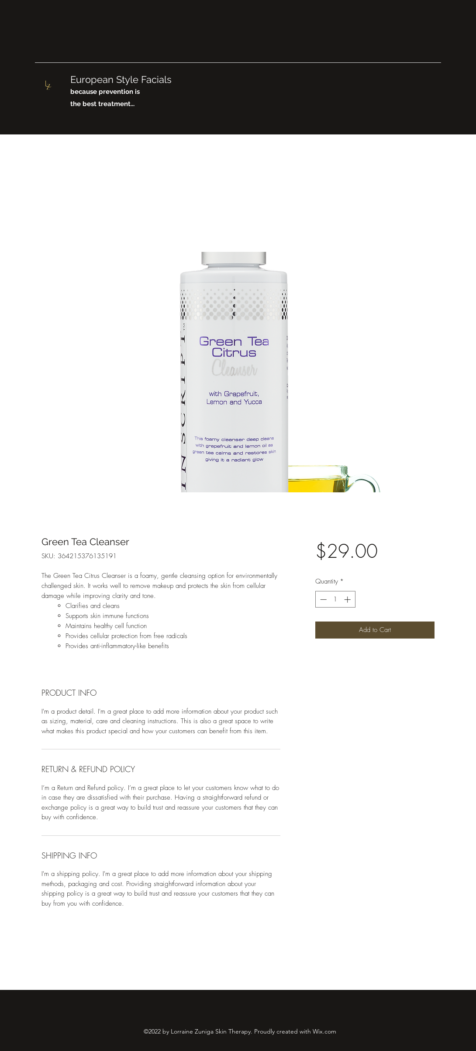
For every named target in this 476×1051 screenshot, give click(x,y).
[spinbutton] (335, 599)
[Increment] (348, 599)
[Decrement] (322, 599)
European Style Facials (122, 79)
